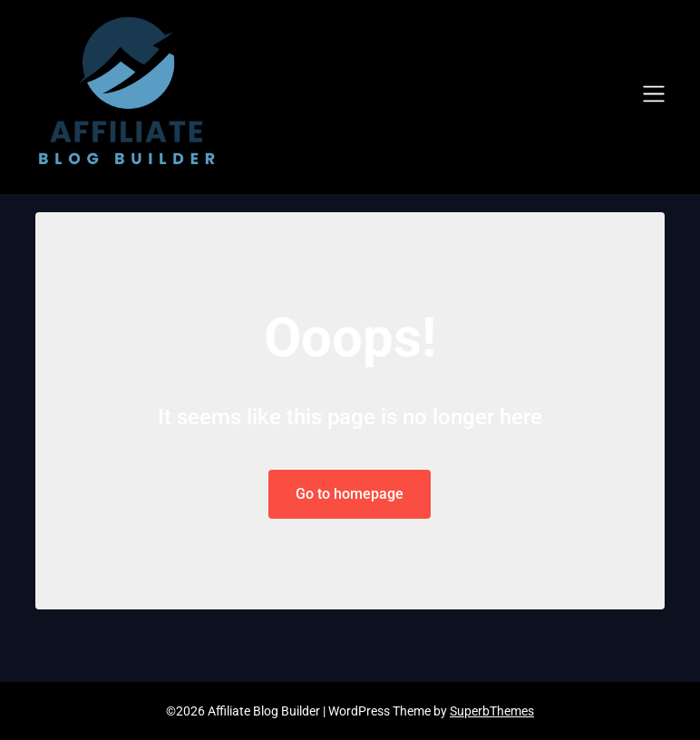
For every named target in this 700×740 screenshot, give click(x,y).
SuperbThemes (492, 711)
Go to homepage (349, 493)
